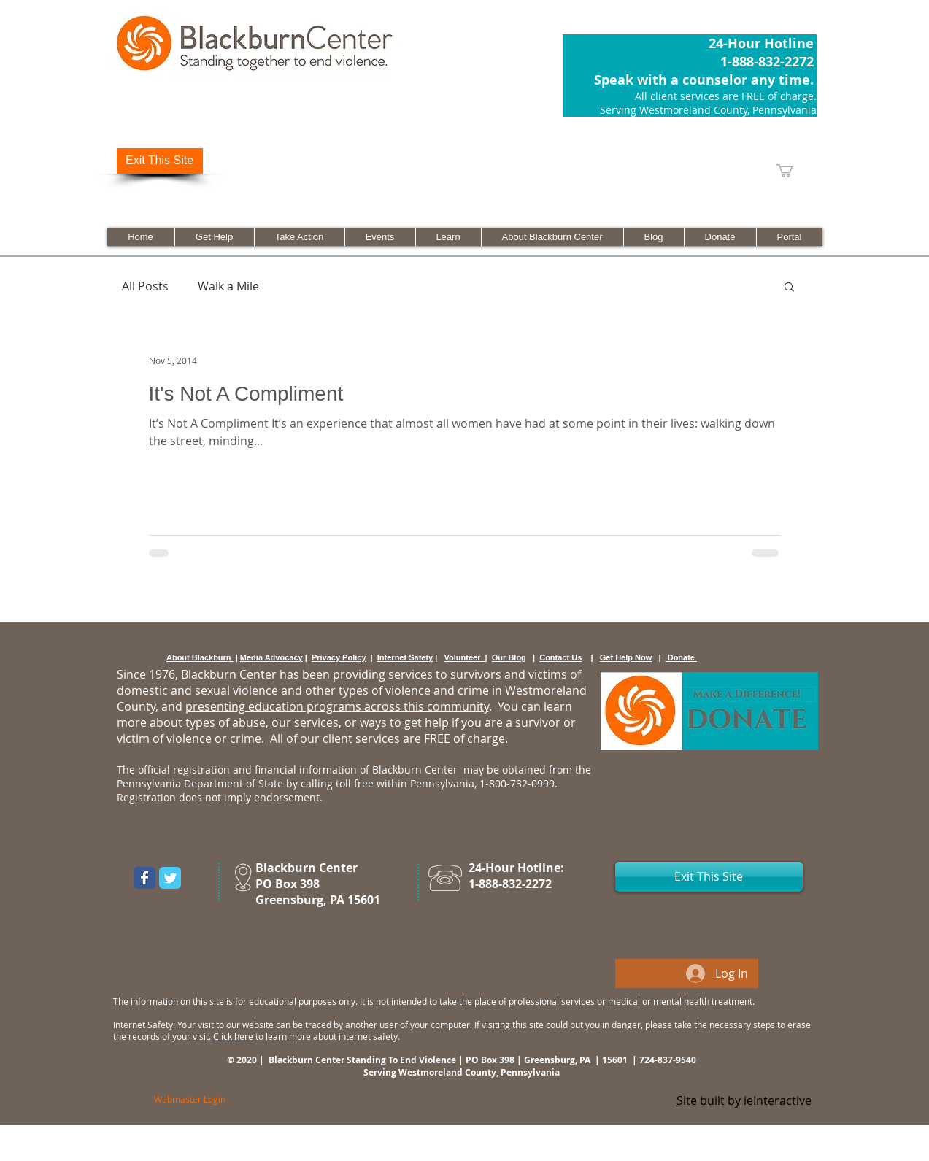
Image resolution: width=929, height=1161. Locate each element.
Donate (681, 657)
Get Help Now (626, 657)
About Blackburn (200, 657)
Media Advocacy (271, 657)
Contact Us (560, 657)
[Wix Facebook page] (144, 878)
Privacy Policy (339, 657)
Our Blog (509, 657)
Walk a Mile (228, 286)
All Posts (145, 286)
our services (305, 722)
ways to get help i (407, 722)
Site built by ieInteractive (744, 1100)
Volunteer (464, 657)
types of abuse (225, 722)
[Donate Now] (709, 711)
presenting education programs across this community (337, 706)
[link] (792, 170)
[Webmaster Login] (190, 1099)
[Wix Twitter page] (170, 878)
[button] (789, 288)
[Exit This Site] (160, 161)
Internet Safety (405, 657)
